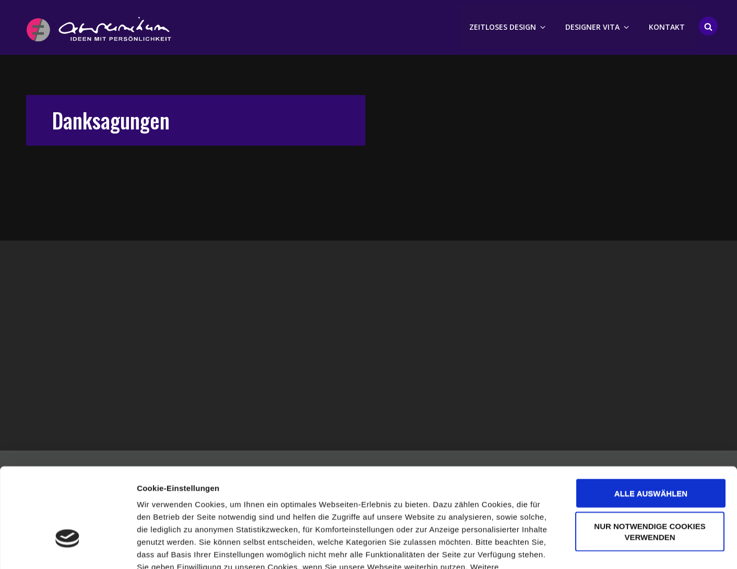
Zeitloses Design (508, 26)
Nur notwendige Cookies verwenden (649, 458)
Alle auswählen (650, 420)
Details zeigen (555, 548)
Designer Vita (598, 26)
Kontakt (667, 26)
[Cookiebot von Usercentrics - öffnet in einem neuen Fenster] (67, 548)
